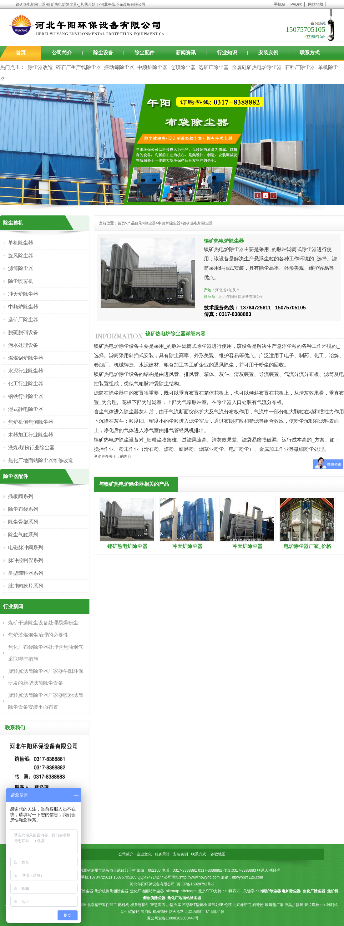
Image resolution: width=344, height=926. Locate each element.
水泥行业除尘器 (25, 370)
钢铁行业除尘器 (25, 396)
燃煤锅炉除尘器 (25, 358)
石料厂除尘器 (300, 67)
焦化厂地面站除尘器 (147, 891)
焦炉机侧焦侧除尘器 (30, 422)
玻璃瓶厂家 (274, 905)
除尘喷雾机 (20, 281)
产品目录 (134, 223)
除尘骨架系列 (23, 522)
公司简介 (62, 52)
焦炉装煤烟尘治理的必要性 (38, 635)
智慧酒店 (157, 905)
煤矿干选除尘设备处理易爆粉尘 (43, 622)
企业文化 (144, 854)
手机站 (279, 4)
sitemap (172, 891)
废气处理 (215, 905)
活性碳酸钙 (130, 911)
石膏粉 (258, 905)
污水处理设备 (23, 345)
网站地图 (315, 4)
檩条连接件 (139, 905)
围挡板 (146, 911)
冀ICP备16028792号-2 (195, 884)
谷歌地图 (217, 854)
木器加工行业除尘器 (30, 434)
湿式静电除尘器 (25, 409)
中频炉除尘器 (152, 67)
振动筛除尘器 (119, 67)
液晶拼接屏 (294, 905)
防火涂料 (176, 911)
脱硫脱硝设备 (23, 332)
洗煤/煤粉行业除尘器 (31, 447)
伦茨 (228, 905)
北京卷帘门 (242, 905)
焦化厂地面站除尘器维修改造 (40, 460)
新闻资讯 (186, 52)
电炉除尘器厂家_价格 (307, 546)
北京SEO (206, 891)
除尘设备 (103, 52)
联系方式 (310, 52)
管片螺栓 (311, 905)
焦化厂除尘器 (82, 891)
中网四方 (232, 891)
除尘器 (150, 223)
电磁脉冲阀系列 (25, 547)
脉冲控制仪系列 (25, 560)
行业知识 (227, 52)
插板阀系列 (20, 496)
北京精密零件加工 (102, 905)
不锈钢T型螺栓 (194, 905)
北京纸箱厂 (194, 911)
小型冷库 (173, 905)
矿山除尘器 (215, 911)
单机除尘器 (20, 242)
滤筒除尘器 (20, 268)
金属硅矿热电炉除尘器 (257, 67)
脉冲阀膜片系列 (25, 586)
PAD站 (296, 4)
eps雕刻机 (329, 905)
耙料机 (123, 905)
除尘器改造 (40, 67)
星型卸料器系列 (25, 573)
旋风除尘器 (20, 255)
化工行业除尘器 (25, 383)
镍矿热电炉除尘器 (198, 223)
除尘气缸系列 (23, 534)
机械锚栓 (160, 911)
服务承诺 (162, 854)
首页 (21, 52)
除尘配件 (144, 52)
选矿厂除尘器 (214, 67)
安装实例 (268, 52)
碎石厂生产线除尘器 (78, 67)
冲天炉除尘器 (187, 546)
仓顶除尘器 (182, 67)
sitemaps (188, 891)
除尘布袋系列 (23, 509)
